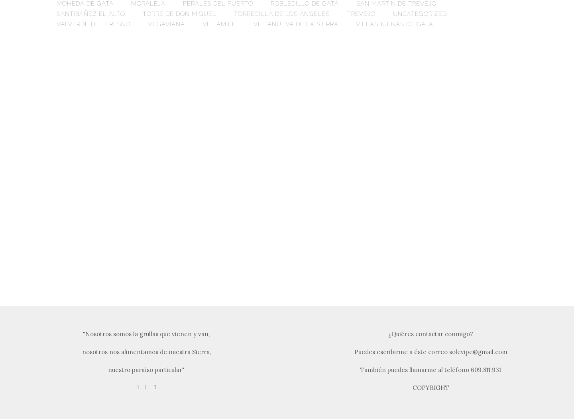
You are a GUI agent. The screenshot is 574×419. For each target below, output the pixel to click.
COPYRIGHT (431, 388)
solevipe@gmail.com (478, 352)
